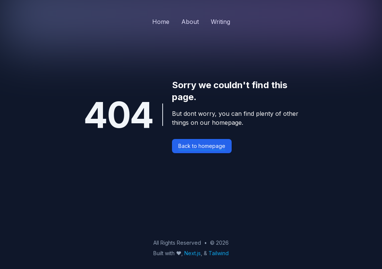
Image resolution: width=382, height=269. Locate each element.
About (190, 21)
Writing (220, 21)
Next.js (192, 253)
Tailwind (219, 253)
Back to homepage (201, 146)
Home (160, 21)
